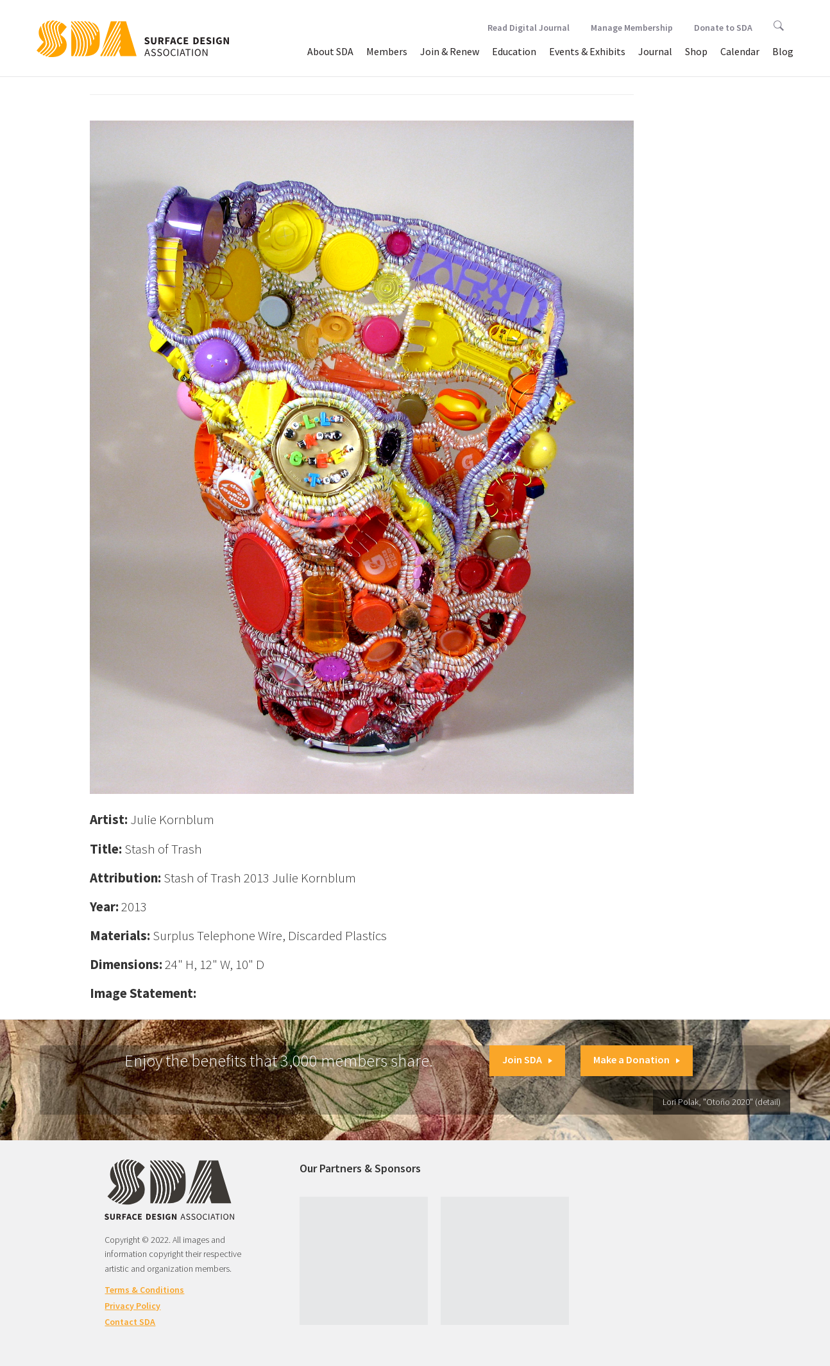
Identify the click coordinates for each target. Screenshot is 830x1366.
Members (386, 51)
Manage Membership (632, 27)
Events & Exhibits (587, 51)
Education (514, 51)
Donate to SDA (723, 27)
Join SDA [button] (527, 1059)
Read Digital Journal (528, 27)
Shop (696, 51)
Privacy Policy (132, 1305)
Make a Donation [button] (636, 1059)
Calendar (739, 51)
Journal (655, 51)
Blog (782, 51)
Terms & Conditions (144, 1289)
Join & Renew (449, 51)
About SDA (330, 51)
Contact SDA (130, 1322)
